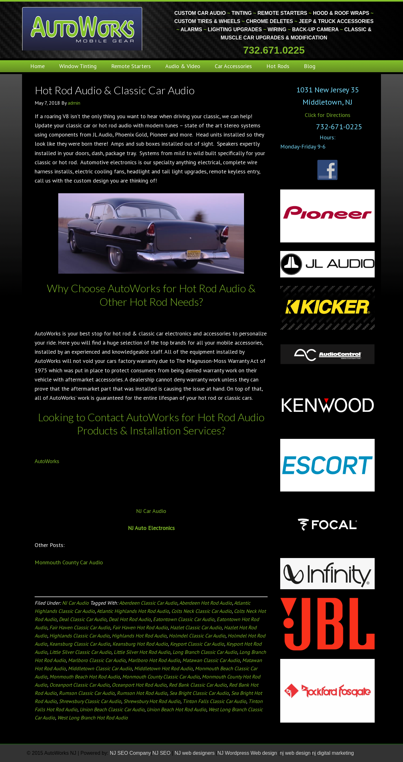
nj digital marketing (333, 753)
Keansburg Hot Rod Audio (140, 644)
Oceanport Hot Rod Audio (139, 685)
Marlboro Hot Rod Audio (154, 660)
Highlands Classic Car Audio (79, 635)
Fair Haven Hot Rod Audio (140, 627)
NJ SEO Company (130, 753)
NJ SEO (162, 753)
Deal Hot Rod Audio (130, 619)
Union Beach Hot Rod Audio (176, 709)
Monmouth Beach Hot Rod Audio (84, 676)
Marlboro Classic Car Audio (97, 660)
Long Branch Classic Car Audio (205, 652)
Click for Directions (327, 115)
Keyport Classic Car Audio (197, 644)
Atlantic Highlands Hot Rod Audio (133, 611)
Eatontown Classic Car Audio (183, 619)
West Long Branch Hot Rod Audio (92, 717)
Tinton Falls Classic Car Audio (214, 701)
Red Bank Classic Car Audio (198, 685)
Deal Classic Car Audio (82, 619)
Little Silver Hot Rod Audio (142, 652)
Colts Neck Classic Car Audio (201, 611)
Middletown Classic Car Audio (100, 668)
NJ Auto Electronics (151, 528)
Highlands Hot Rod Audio (139, 635)
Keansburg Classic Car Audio (79, 644)
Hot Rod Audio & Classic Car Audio (115, 90)
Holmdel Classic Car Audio (197, 635)
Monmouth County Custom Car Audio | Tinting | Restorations (82, 28)
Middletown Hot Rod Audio (163, 668)
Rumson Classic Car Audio (87, 693)
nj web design (295, 753)
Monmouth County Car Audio (69, 562)
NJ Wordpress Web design (247, 753)
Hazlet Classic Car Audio (196, 627)
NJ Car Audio (151, 511)
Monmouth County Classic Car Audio (161, 676)
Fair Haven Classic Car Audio (79, 627)
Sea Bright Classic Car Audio (199, 693)
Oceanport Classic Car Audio (79, 685)
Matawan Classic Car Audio (211, 660)
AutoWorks (47, 461)
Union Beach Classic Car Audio (112, 709)
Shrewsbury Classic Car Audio (90, 701)
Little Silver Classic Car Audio (80, 652)
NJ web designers (195, 753)
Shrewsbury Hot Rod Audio (151, 701)
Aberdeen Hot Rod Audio (205, 603)
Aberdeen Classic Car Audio (148, 603)
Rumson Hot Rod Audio (142, 693)
